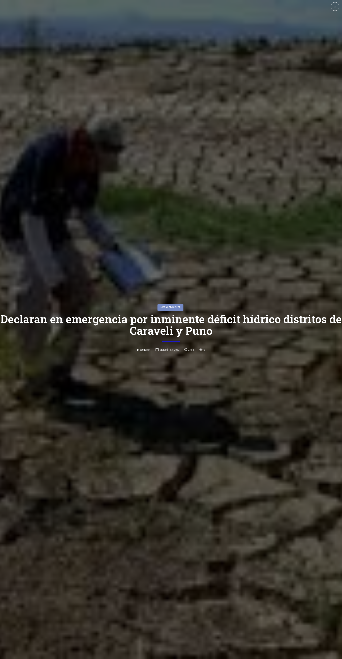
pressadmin (143, 323)
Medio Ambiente (170, 281)
